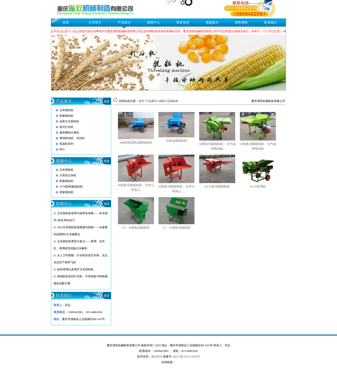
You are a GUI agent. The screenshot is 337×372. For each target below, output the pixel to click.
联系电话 (59, 312)
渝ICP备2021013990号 (186, 356)
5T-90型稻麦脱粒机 (71, 186)
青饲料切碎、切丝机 (72, 138)
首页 (65, 22)
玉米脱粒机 (66, 110)
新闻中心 (153, 22)
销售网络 (241, 22)
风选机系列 (66, 143)
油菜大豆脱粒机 (69, 121)
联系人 (58, 305)
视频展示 (212, 22)
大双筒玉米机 (67, 175)
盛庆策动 (156, 356)
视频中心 (64, 161)
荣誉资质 (182, 22)
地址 (56, 319)
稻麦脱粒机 (66, 115)
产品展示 (124, 22)
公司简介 (95, 22)
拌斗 (62, 149)
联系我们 (270, 22)
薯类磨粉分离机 (69, 132)
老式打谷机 (66, 127)
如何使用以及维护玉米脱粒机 (75, 269)
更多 (107, 101)
